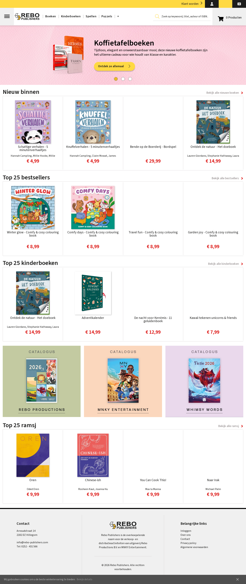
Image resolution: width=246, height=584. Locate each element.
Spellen (91, 16)
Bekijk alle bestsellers (225, 178)
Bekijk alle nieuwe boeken (222, 93)
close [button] (237, 579)
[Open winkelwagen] (229, 17)
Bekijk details (84, 579)
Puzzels (106, 16)
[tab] (116, 79)
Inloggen (186, 531)
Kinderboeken (71, 16)
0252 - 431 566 (29, 546)
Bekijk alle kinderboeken (223, 264)
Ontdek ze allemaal (114, 67)
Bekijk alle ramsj (228, 426)
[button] (212, 4)
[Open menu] (7, 15)
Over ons (186, 535)
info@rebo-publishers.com (32, 542)
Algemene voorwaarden (194, 547)
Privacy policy (188, 543)
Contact (185, 539)
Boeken (50, 16)
